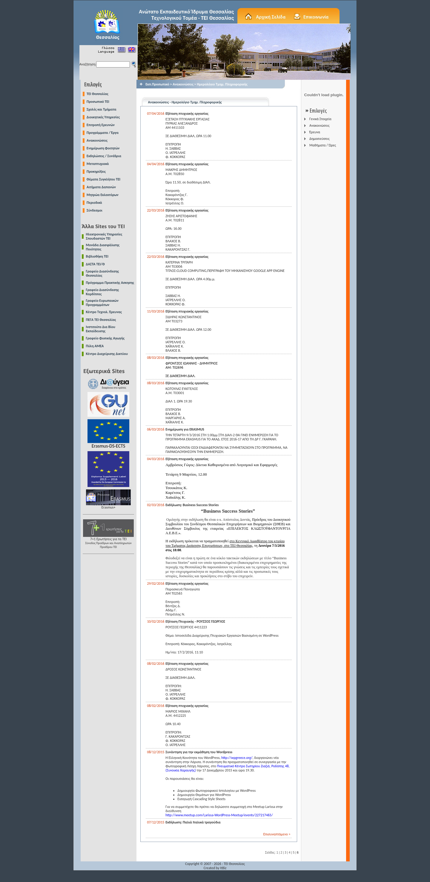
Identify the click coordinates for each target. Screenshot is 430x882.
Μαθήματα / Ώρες (322, 145)
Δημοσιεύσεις (319, 139)
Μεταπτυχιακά (98, 164)
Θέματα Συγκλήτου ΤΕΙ (103, 179)
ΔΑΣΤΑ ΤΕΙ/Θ (95, 264)
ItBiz (223, 868)
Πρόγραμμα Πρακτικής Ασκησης (110, 283)
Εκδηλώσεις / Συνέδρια (104, 156)
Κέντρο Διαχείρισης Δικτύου (107, 354)
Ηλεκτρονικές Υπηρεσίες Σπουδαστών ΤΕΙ (104, 236)
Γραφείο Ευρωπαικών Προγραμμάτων (102, 302)
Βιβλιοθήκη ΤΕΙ (97, 256)
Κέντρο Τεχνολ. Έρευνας (104, 312)
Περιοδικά (94, 202)
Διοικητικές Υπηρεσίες (103, 117)
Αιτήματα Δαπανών (101, 187)
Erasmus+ (108, 505)
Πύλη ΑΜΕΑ (95, 346)
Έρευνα (314, 132)
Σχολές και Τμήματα (101, 109)
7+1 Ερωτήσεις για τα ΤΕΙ (108, 541)
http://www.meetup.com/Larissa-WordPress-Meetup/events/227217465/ (219, 815)
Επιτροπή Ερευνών (101, 125)
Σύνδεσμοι (94, 210)
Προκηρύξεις (96, 171)
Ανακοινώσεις (97, 140)
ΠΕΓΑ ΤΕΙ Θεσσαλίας (101, 320)
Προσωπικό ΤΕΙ (98, 101)
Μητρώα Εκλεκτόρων (103, 195)
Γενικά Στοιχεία (320, 119)
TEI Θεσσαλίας (97, 94)
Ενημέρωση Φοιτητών (103, 148)
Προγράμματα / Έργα (103, 133)
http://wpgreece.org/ (236, 758)
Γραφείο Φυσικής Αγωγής (105, 338)
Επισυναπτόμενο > (277, 834)
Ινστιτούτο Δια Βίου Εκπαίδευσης (100, 329)
